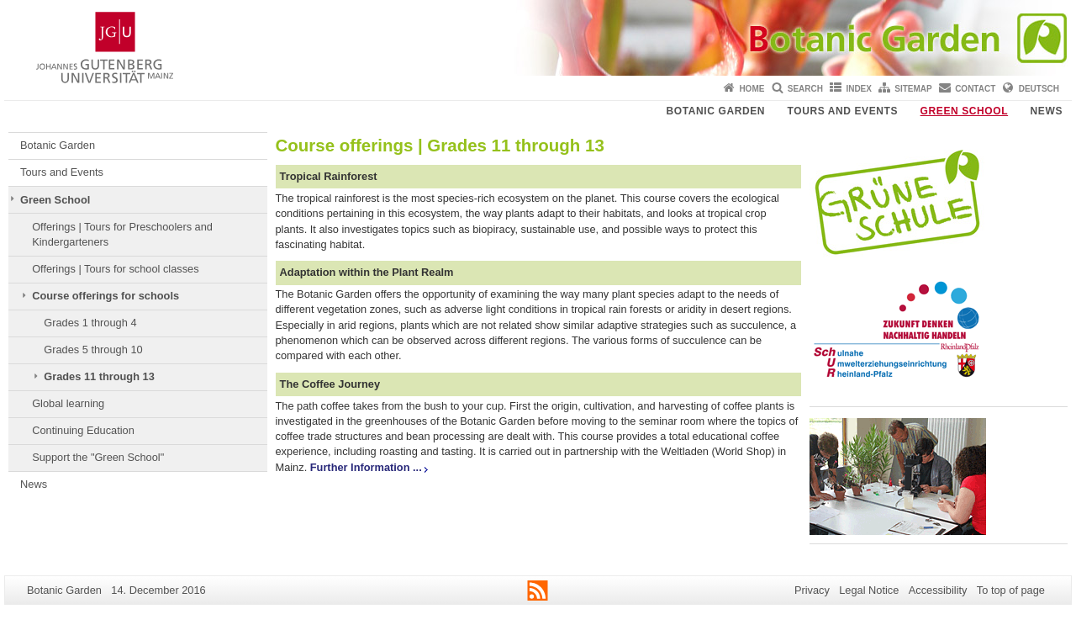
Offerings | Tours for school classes (115, 268)
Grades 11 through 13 (99, 376)
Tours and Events (843, 111)
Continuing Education (83, 430)
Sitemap (912, 88)
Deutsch (1039, 88)
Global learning (68, 403)
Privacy (812, 590)
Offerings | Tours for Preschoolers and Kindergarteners (122, 234)
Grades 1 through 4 (90, 322)
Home (751, 88)
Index (859, 88)
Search (805, 88)
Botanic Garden (716, 111)
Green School (964, 111)
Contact (975, 88)
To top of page (1011, 590)
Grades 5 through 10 (93, 349)
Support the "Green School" (98, 457)
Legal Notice (869, 590)
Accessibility (938, 590)
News (1047, 111)
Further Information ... (366, 467)
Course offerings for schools (105, 295)
